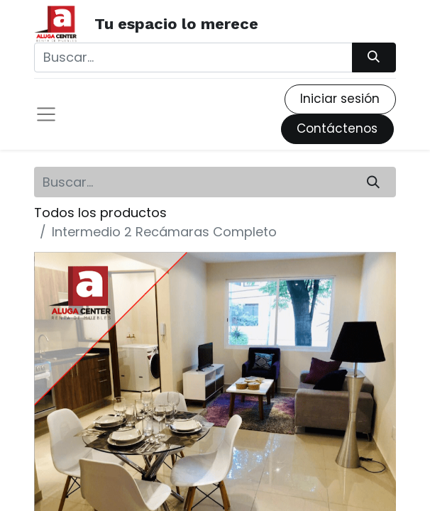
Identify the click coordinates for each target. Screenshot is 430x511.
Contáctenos (337, 128)
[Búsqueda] (374, 57)
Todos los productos (100, 212)
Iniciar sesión (340, 98)
